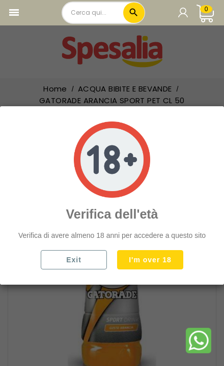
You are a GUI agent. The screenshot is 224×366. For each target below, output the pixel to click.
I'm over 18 (150, 260)
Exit (73, 260)
